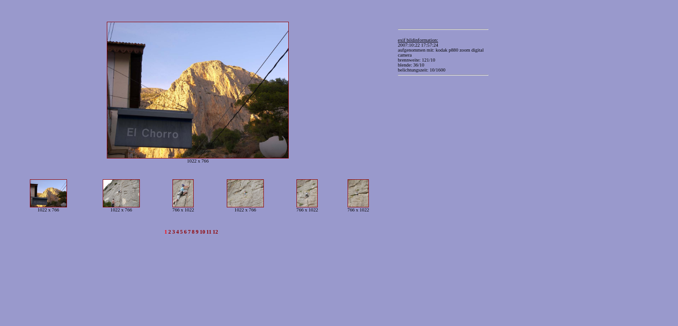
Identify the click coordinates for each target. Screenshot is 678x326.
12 (215, 232)
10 (202, 232)
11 (208, 232)
